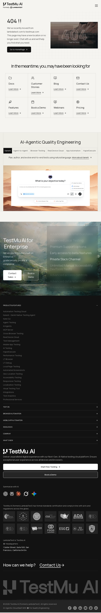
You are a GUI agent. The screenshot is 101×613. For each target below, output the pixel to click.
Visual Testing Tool (11, 388)
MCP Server (8, 330)
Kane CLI (7, 319)
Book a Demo (31, 275)
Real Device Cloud (56, 150)
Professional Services (12, 399)
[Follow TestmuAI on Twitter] (75, 608)
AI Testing (7, 348)
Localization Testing (12, 385)
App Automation (73, 150)
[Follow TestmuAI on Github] (91, 608)
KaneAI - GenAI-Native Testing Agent (19, 315)
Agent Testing (9, 322)
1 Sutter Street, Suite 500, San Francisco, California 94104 (16, 548)
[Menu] (96, 5)
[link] (12, 6)
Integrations (8, 392)
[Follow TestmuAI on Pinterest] (96, 608)
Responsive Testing (12, 381)
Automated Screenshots (14, 370)
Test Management (11, 341)
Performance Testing (12, 355)
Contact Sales (12, 275)
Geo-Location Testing (12, 374)
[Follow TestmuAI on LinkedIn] (80, 608)
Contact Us (52, 565)
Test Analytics (9, 396)
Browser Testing (38, 150)
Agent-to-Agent (20, 150)
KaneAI (8, 150)
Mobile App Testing (11, 344)
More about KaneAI (82, 157)
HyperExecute (89, 150)
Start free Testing (50, 466)
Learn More (15, 89)
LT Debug (7, 363)
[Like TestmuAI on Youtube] (85, 608)
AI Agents (7, 326)
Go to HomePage (19, 49)
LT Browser (8, 359)
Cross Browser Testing (13, 333)
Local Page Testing (11, 366)
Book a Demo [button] (50, 474)
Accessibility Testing (12, 377)
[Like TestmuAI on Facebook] (70, 608)
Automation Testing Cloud (14, 311)
